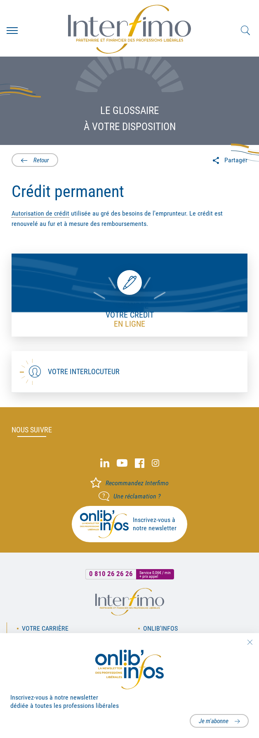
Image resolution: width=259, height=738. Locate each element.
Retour (41, 160)
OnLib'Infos (160, 628)
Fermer (249, 642)
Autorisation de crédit (40, 213)
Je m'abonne (213, 721)
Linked (105, 463)
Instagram (155, 463)
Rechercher (245, 31)
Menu (12, 30)
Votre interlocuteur (84, 371)
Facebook (139, 463)
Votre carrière (45, 628)
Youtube (122, 463)
